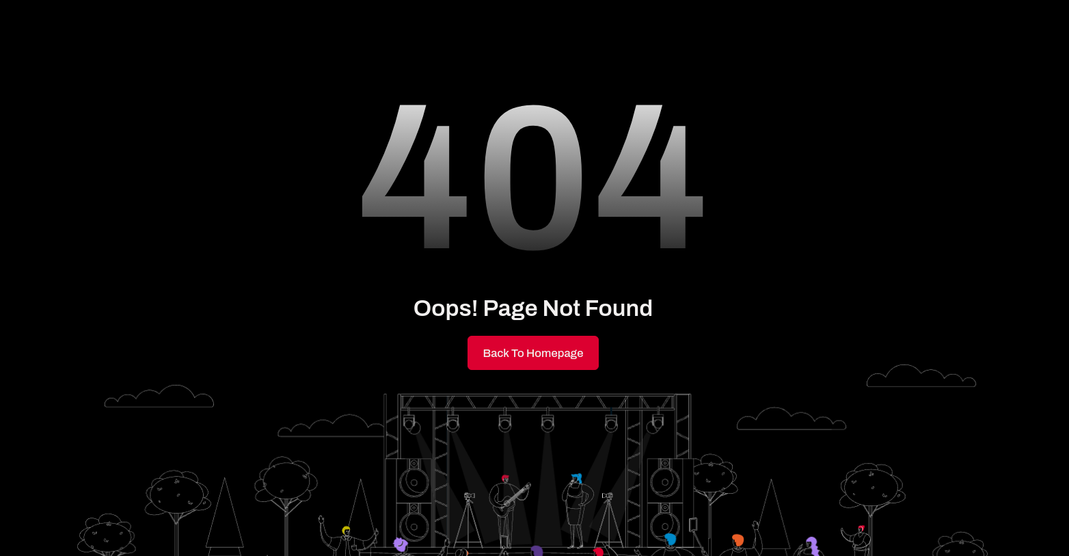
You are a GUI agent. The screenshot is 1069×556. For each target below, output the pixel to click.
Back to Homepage (533, 353)
